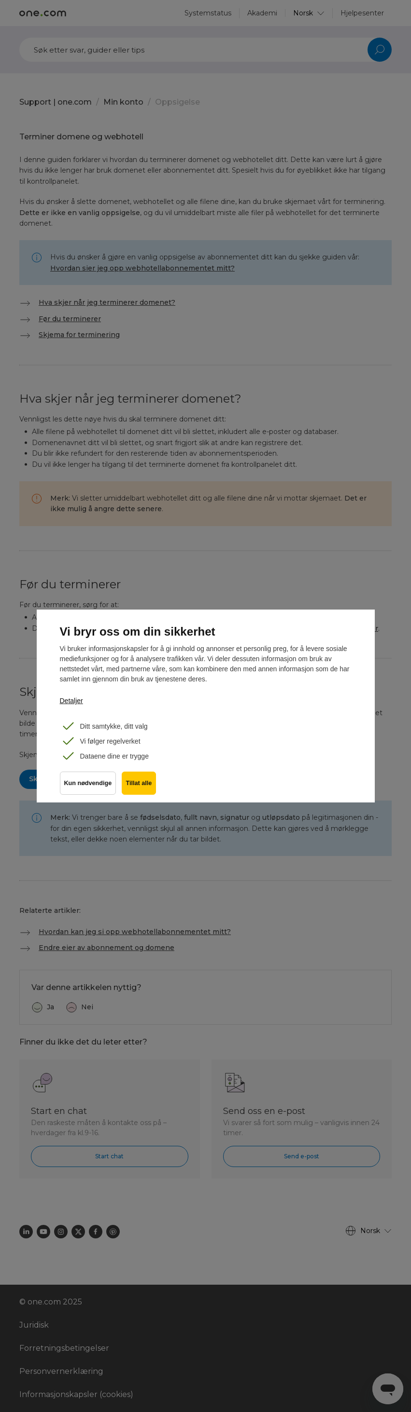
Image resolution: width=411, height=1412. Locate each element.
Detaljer (71, 701)
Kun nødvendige (88, 786)
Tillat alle (141, 786)
